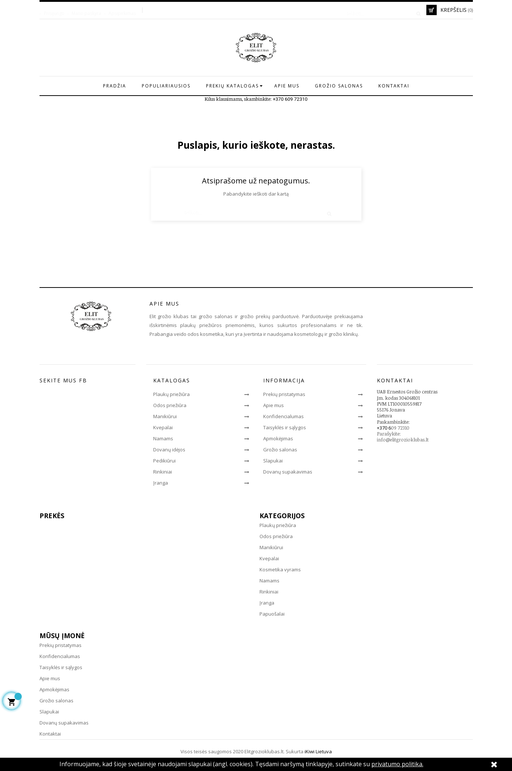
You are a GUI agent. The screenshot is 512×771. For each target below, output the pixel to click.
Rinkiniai (162, 471)
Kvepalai (163, 427)
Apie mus (273, 405)
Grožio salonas (280, 449)
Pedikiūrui (164, 460)
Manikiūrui (165, 416)
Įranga (160, 482)
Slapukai (273, 460)
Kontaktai (50, 733)
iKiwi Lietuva (318, 751)
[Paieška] (381, 10)
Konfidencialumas (283, 416)
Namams (163, 438)
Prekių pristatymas (284, 394)
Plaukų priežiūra (171, 394)
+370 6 (384, 427)
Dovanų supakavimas (287, 471)
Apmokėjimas (278, 438)
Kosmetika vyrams (280, 569)
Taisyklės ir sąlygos (284, 427)
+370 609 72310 (290, 99)
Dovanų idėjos (169, 449)
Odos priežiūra (169, 405)
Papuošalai (272, 613)
